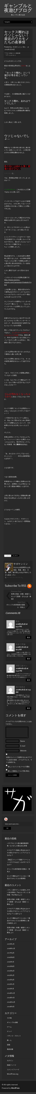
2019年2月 (10, 944)
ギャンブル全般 (12, 1022)
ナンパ (13, 53)
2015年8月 (10, 966)
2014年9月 (10, 1006)
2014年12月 (11, 993)
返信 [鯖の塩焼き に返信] (28, 708)
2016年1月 (10, 962)
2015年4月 (10, 979)
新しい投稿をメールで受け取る (18, 771)
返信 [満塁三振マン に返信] (28, 680)
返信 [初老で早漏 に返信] (28, 658)
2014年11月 (11, 997)
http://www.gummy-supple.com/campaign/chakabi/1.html (17, 282)
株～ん (9, 1040)
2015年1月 (10, 988)
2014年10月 (11, 1002)
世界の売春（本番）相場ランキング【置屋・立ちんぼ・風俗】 (21, 596)
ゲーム (9, 1027)
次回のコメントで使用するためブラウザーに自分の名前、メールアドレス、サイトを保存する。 (20, 760)
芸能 (8, 1045)
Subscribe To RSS (15, 585)
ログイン (10, 1060)
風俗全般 (18, 53)
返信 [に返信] (28, 637)
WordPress (15, 1088)
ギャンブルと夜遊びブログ (18, 8)
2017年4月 (10, 953)
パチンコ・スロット (14, 1036)
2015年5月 (10, 975)
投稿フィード (11, 1065)
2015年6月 (10, 971)
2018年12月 (11, 948)
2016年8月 (10, 957)
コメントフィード (13, 1069)
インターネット (12, 55)
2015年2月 (10, 984)
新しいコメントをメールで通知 (18, 766)
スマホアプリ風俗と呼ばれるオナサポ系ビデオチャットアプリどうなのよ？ (18, 853)
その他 (10, 53)
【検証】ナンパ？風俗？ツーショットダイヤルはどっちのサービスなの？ (18, 862)
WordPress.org (12, 1074)
